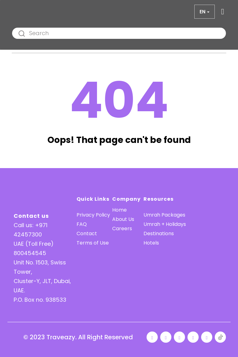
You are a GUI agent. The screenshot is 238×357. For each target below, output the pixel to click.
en (202, 11)
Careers (122, 228)
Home (119, 209)
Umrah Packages (164, 214)
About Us (123, 219)
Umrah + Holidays (164, 224)
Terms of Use (93, 242)
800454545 (30, 253)
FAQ (82, 224)
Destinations (158, 233)
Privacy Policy (93, 214)
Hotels (151, 242)
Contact (87, 233)
